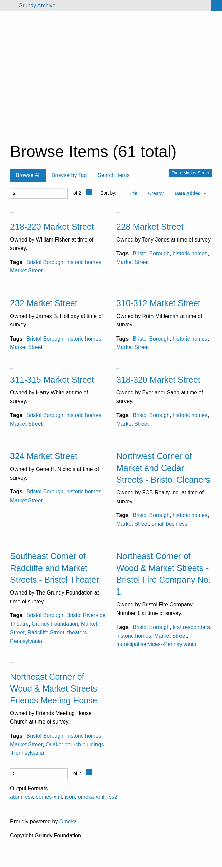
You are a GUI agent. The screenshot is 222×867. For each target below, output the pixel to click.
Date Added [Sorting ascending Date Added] (188, 193)
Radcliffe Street (46, 632)
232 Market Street (43, 303)
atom (16, 797)
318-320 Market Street (158, 379)
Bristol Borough (45, 262)
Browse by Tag (69, 175)
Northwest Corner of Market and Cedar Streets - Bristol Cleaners (163, 467)
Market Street (26, 271)
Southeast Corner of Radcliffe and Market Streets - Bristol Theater (54, 567)
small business (169, 524)
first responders (191, 627)
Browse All (28, 175)
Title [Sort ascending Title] (133, 193)
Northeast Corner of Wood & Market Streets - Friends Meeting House (56, 688)
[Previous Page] (89, 192)
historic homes (83, 262)
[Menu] (8, 5)
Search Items (113, 175)
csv (29, 797)
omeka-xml (91, 797)
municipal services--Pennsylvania (156, 644)
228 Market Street (150, 226)
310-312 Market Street (158, 303)
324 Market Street (43, 456)
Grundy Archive (37, 5)
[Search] (216, 5)
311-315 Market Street (52, 379)
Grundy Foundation (55, 624)
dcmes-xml (49, 797)
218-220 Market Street (52, 226)
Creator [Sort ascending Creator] (156, 193)
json (70, 797)
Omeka (68, 821)
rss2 (112, 797)
